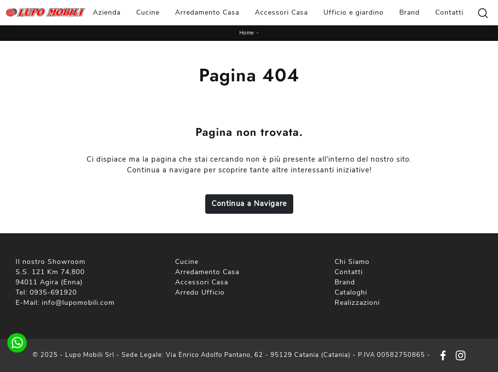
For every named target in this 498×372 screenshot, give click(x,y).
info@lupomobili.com (78, 302)
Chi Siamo (352, 261)
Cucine (148, 12)
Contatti (449, 12)
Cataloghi (351, 292)
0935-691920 (53, 292)
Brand (409, 12)
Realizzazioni (357, 302)
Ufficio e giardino (353, 12)
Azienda (107, 12)
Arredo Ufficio (200, 292)
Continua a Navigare (249, 203)
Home (246, 33)
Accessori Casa (281, 12)
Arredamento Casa (207, 12)
